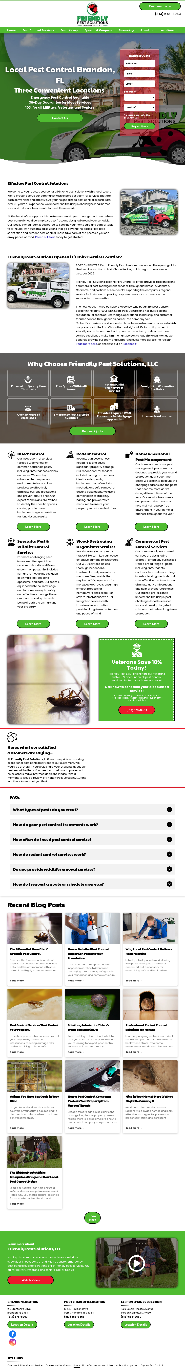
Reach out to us (45, 237)
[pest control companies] (34, 1076)
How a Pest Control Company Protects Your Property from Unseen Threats (89, 1100)
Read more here (86, 344)
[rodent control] (150, 1004)
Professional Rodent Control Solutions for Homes (146, 1027)
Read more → (18, 980)
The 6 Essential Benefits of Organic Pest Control (28, 951)
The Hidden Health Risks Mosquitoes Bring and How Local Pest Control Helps (34, 1176)
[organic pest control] (34, 928)
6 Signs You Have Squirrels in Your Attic (34, 1098)
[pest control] (92, 1004)
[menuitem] (11, 30)
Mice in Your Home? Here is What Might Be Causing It (149, 1098)
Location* (130, 91)
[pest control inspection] (92, 928)
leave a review (32, 778)
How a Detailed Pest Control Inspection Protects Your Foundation (88, 953)
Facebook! (130, 344)
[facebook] (12, 1334)
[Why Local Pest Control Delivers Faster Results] (150, 928)
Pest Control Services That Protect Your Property (34, 1027)
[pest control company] (92, 1076)
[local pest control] (34, 1152)
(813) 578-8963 (168, 14)
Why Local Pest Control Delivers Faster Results (148, 951)
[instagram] (12, 1343)
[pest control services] (34, 1004)
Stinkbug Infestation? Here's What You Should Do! (88, 1027)
